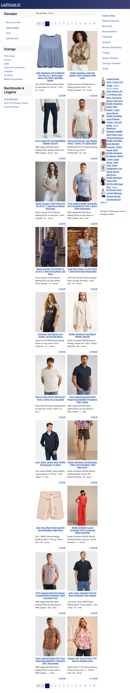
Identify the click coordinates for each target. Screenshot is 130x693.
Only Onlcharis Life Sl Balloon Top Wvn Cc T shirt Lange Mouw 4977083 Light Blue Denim (49, 77)
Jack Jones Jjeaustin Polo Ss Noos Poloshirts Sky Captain (81, 594)
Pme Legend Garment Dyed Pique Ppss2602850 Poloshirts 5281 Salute (81, 399)
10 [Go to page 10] (85, 24)
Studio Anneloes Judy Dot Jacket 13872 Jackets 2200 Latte (81, 75)
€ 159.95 (92, 352)
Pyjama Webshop (11, 107)
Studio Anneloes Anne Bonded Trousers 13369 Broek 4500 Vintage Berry (114, 147)
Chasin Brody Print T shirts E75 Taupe (115, 82)
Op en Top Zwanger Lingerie (16, 103)
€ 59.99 (92, 417)
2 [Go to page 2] (51, 24)
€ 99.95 (60, 352)
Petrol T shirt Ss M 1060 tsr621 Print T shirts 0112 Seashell (49, 398)
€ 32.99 (60, 417)
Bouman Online (13, 22)
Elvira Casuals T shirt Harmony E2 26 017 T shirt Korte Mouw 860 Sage (49, 206)
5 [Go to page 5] (63, 24)
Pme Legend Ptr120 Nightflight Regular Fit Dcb (49, 142)
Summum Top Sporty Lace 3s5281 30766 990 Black (49, 335)
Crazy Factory (12, 28)
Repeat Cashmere (110, 21)
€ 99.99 (60, 158)
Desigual (106, 42)
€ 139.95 (92, 96)
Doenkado (8, 71)
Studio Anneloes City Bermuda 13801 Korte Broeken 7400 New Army (81, 465)
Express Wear (108, 15)
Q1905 (105, 69)
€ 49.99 (92, 224)
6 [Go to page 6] (68, 24)
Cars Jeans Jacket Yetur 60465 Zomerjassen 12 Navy (49, 463)
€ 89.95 (92, 482)
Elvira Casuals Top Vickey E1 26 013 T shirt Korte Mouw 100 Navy (49, 271)
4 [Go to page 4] (59, 24)
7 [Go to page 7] (72, 24)
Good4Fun (8, 75)
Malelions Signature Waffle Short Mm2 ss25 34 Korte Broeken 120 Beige (115, 134)
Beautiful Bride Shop (111, 47)
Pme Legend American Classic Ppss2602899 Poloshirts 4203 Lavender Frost (49, 595)
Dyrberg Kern (12, 38)
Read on (103, 202)
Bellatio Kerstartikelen (13, 79)
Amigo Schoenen (110, 58)
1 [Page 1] (47, 24)
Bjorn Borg (107, 26)
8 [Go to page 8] (76, 24)
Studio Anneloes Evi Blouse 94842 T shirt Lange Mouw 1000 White (115, 159)
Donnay (7, 60)
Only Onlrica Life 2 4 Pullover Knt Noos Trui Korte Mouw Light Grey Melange (115, 98)
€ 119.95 (92, 678)
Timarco (106, 53)
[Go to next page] (89, 24)
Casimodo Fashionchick (14, 67)
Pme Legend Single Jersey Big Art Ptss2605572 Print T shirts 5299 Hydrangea (81, 206)
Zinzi (8, 33)
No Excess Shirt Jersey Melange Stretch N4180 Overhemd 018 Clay (114, 196)
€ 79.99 (60, 482)
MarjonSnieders (109, 31)
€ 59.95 (92, 289)
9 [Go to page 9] (80, 24)
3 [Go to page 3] (55, 24)
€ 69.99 (60, 613)
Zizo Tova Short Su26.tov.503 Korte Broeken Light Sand (49, 529)
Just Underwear (11, 99)
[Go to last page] (94, 24)
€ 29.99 (60, 96)
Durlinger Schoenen (111, 63)
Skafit (6, 64)
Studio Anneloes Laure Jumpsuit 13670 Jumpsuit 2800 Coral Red (81, 530)
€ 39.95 (92, 158)
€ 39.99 (60, 224)
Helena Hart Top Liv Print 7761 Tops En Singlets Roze (81, 659)
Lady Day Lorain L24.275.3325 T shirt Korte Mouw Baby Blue (81, 270)
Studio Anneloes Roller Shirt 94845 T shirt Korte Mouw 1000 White (114, 110)
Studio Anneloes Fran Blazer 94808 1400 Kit (81, 335)
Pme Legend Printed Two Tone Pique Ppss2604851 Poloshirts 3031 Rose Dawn (49, 661)
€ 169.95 (92, 548)
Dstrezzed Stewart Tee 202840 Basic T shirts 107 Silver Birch (81, 142)
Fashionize (107, 37)
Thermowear (9, 56)
